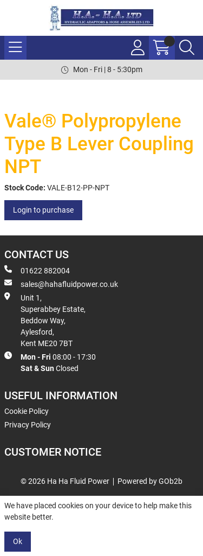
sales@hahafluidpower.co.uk (61, 284)
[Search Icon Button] (187, 48)
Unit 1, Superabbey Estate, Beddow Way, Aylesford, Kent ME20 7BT (45, 320)
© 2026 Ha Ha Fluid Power (65, 481)
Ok (17, 541)
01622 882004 (37, 270)
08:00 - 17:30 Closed (50, 362)
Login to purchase (43, 210)
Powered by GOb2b (149, 481)
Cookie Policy (26, 411)
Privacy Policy (27, 424)
